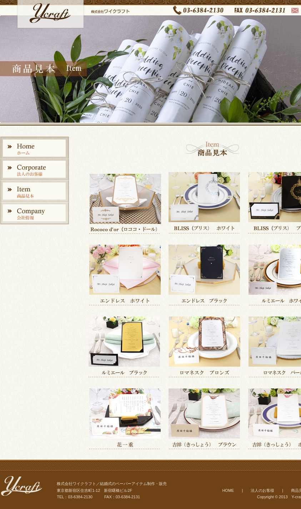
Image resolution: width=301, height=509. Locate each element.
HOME (228, 490)
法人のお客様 (262, 490)
